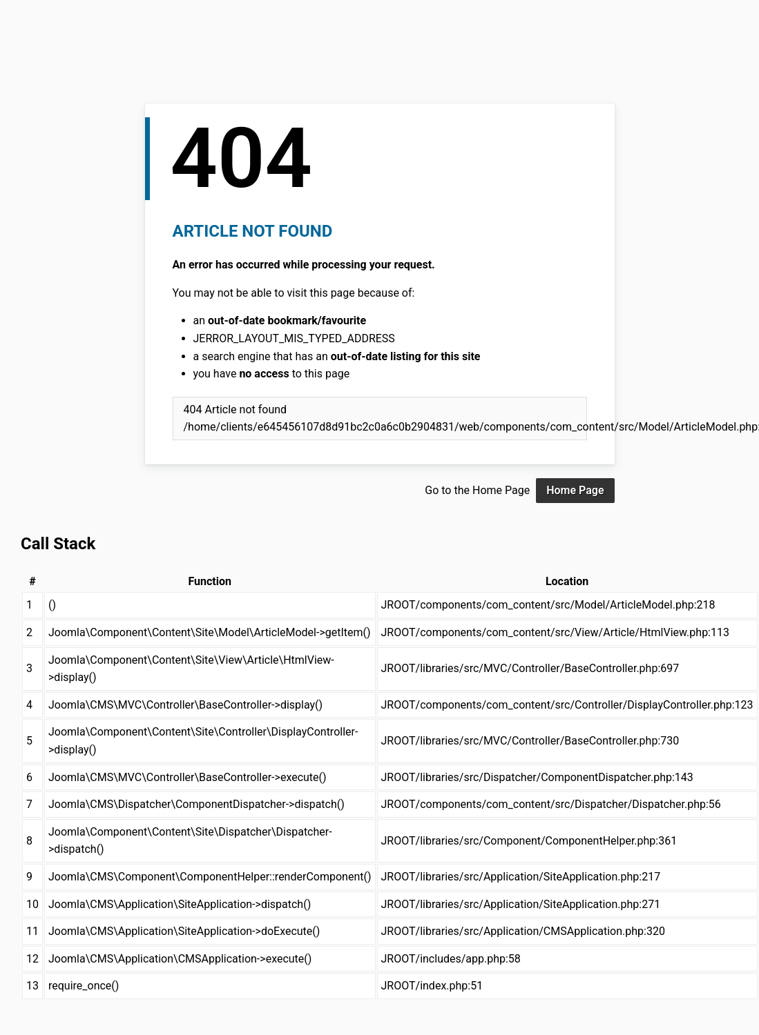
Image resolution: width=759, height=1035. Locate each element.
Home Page (575, 490)
